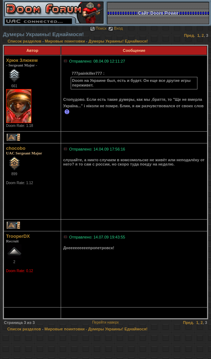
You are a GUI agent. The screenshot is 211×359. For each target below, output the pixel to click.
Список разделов (24, 41)
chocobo (15, 148)
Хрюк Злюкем (22, 60)
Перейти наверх (105, 322)
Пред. (189, 35)
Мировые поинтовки (65, 41)
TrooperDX (18, 236)
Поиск (98, 28)
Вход (115, 28)
